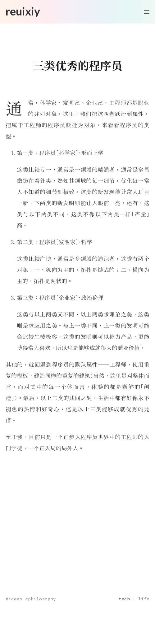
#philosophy (40, 599)
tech (124, 599)
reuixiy (23, 11)
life (143, 599)
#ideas (14, 599)
